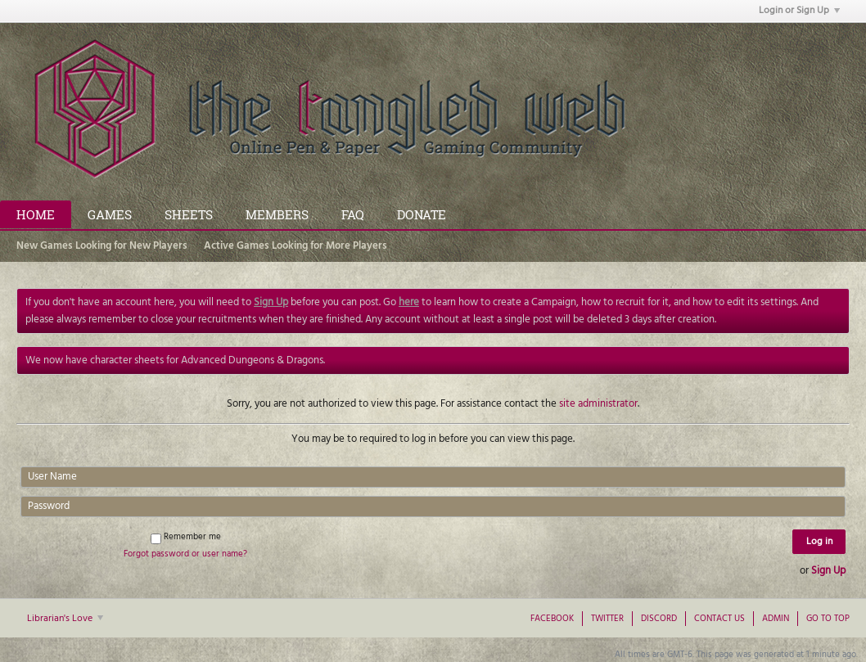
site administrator (598, 403)
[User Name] (433, 477)
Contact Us (719, 618)
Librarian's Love (65, 618)
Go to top (828, 618)
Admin (775, 618)
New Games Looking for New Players (101, 245)
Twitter (607, 618)
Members (277, 214)
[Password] (433, 506)
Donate (421, 214)
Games (110, 214)
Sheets (189, 214)
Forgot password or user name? (185, 554)
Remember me (186, 536)
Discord (659, 618)
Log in (819, 542)
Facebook (552, 618)
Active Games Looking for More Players (295, 245)
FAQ (352, 214)
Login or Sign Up (799, 10)
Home (35, 214)
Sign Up (828, 570)
